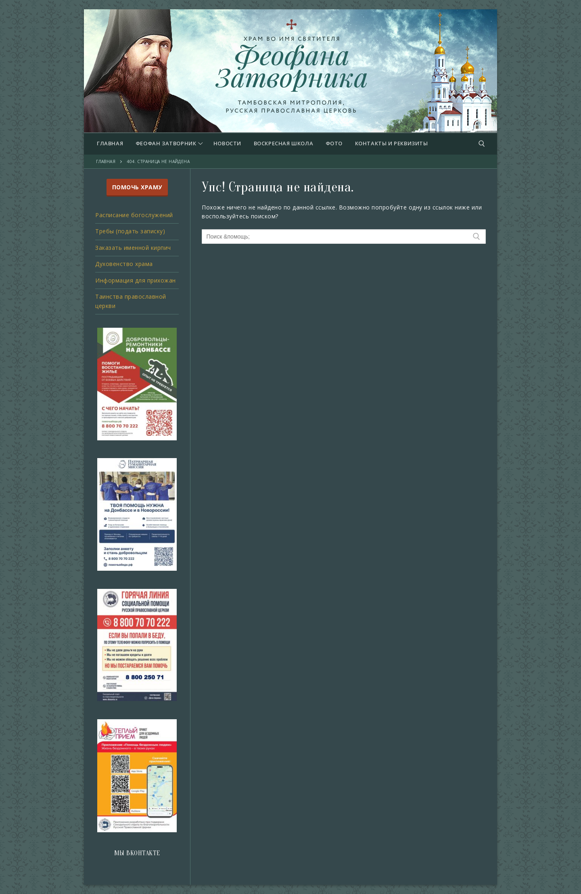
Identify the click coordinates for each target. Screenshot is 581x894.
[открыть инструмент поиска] (482, 144)
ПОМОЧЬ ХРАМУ (137, 187)
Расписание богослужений (134, 215)
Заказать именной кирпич (133, 247)
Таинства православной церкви (130, 301)
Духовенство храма (124, 264)
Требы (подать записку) (130, 231)
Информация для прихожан (135, 280)
